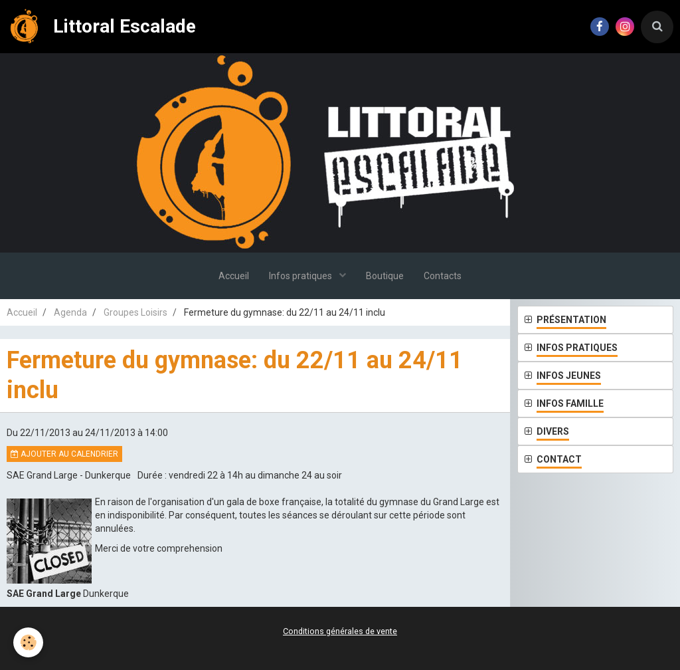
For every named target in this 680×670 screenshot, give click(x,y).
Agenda (70, 312)
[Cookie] (28, 642)
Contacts (443, 276)
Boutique (385, 276)
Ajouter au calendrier (64, 454)
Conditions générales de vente (340, 631)
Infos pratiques (301, 276)
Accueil (233, 276)
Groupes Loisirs (135, 312)
